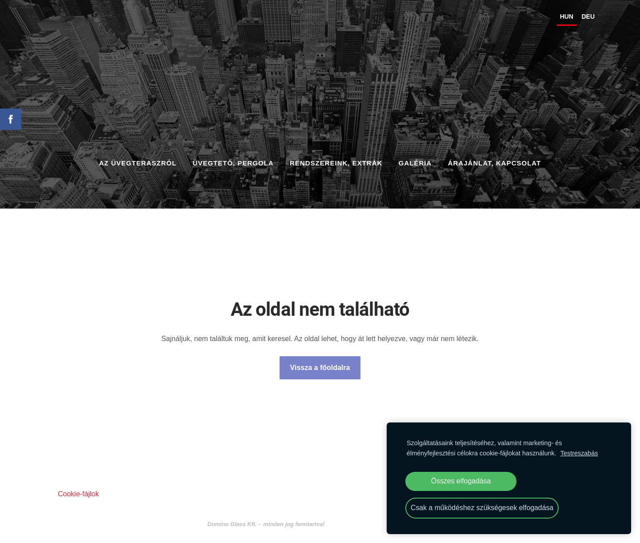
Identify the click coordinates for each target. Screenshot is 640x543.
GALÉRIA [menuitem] (415, 158)
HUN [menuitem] (551, 18)
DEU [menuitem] (572, 18)
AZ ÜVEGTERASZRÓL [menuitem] (137, 158)
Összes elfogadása (461, 481)
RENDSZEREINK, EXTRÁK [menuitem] (336, 158)
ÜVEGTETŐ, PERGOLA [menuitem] (233, 158)
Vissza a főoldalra (320, 363)
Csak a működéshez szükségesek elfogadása (482, 507)
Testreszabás (579, 453)
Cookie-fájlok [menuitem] (78, 489)
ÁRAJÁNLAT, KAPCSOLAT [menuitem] (494, 158)
